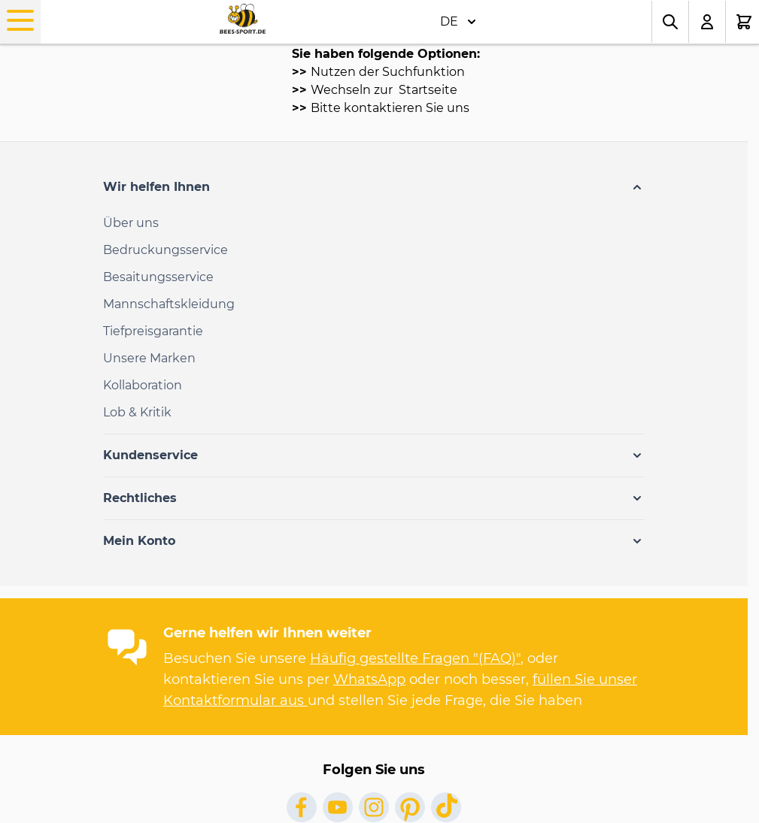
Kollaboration (142, 385)
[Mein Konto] (707, 22)
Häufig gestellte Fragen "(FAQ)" (415, 658)
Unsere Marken (149, 358)
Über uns (131, 223)
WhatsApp (369, 679)
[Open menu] (20, 20)
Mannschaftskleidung (169, 304)
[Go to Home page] (243, 19)
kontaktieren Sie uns (406, 108)
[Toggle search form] (670, 22)
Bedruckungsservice (165, 250)
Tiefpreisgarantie (153, 331)
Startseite (426, 90)
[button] (374, 187)
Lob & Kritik (137, 412)
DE (458, 21)
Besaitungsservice (158, 277)
